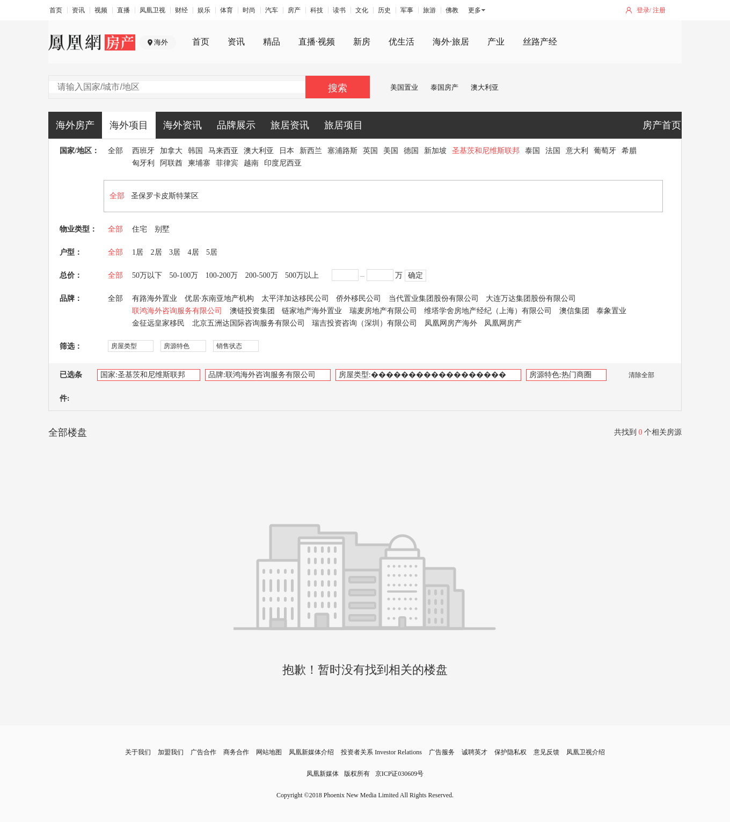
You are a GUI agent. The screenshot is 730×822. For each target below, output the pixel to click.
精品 (271, 41)
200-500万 (261, 275)
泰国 (532, 151)
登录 (643, 10)
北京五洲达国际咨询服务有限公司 (248, 323)
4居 (193, 252)
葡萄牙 (605, 151)
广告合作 (203, 752)
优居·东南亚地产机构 (219, 298)
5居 (211, 252)
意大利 (577, 151)
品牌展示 (236, 125)
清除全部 (636, 375)
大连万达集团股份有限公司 (531, 298)
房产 (294, 10)
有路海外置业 (154, 298)
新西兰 (311, 151)
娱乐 (204, 10)
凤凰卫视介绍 (585, 752)
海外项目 (129, 125)
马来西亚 (223, 151)
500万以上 (302, 275)
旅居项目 (343, 125)
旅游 (429, 10)
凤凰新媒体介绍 (311, 752)
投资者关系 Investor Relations (381, 752)
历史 (384, 10)
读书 (339, 10)
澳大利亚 (485, 87)
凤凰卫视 (152, 10)
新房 (361, 41)
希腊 (629, 151)
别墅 (162, 229)
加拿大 (171, 151)
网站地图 (269, 752)
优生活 (401, 41)
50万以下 (147, 275)
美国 (390, 151)
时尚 (249, 10)
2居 (156, 252)
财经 (181, 10)
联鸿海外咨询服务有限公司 (177, 311)
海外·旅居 (451, 41)
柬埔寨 (199, 163)
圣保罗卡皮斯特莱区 (165, 196)
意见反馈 (546, 752)
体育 (226, 10)
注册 (659, 10)
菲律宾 (227, 163)
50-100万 (184, 275)
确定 (415, 275)
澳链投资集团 (252, 311)
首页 (55, 10)
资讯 (78, 10)
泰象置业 (611, 311)
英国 (370, 151)
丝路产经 (540, 41)
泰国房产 (444, 87)
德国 (411, 151)
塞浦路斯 (342, 151)
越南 (251, 163)
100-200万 (222, 275)
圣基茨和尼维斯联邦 (486, 151)
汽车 (271, 10)
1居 (137, 252)
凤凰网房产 (503, 323)
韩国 (195, 151)
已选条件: (71, 386)
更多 (474, 10)
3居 (174, 252)
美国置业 (404, 87)
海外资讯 (182, 125)
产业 (496, 41)
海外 (161, 42)
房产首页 (662, 125)
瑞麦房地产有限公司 (383, 311)
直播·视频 (316, 41)
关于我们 (138, 752)
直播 (123, 10)
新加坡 (435, 151)
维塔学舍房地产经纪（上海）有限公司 (488, 311)
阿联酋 (171, 163)
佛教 (452, 10)
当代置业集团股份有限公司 (434, 298)
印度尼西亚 (283, 163)
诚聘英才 (474, 752)
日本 (286, 151)
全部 (115, 151)
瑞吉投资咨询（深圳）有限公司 (364, 323)
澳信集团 (574, 311)
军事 (406, 10)
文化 (361, 10)
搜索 (337, 88)
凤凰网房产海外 (451, 323)
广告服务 (442, 752)
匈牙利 (143, 163)
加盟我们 (171, 752)
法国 (552, 151)
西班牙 (143, 151)
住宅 (139, 229)
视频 (100, 10)
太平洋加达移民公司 (295, 298)
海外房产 (75, 125)
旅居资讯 (290, 125)
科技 (316, 10)
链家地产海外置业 (312, 311)
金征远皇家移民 (158, 323)
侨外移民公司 (358, 298)
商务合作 (236, 752)
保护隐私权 (510, 752)
